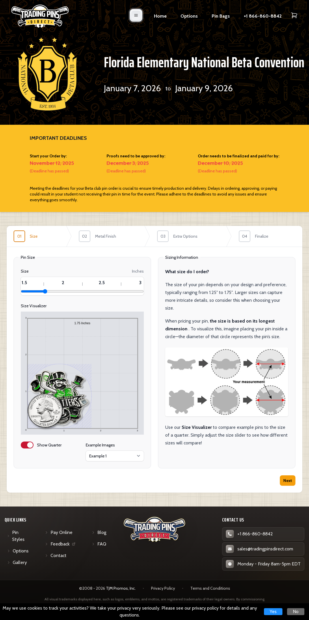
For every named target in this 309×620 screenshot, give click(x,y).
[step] (39, 236)
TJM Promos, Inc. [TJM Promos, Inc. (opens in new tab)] (121, 588)
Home (160, 16)
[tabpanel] (154, 361)
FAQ (99, 544)
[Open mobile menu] (136, 15)
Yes (273, 611)
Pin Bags (221, 16)
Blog (99, 532)
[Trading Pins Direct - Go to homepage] (155, 529)
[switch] (27, 445)
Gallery (17, 562)
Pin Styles (16, 536)
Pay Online (58, 532)
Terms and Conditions (210, 588)
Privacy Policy (163, 588)
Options (189, 16)
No (296, 611)
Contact (55, 555)
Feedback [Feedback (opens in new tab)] (61, 545)
